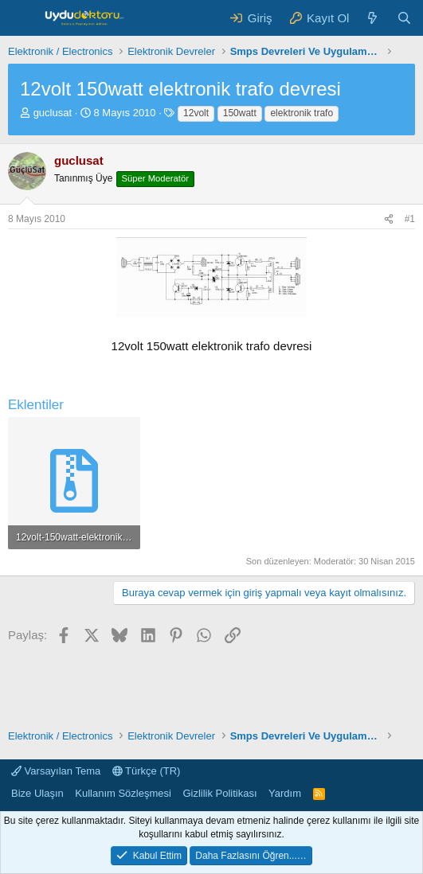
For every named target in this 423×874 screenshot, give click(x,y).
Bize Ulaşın (37, 793)
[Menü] (22, 18)
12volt (196, 113)
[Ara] (404, 18)
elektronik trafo (301, 113)
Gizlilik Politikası (219, 793)
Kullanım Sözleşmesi (123, 793)
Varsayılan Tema (55, 771)
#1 (410, 218)
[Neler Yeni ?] (372, 18)
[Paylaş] (388, 219)
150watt (240, 113)
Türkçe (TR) (146, 771)
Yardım (284, 793)
